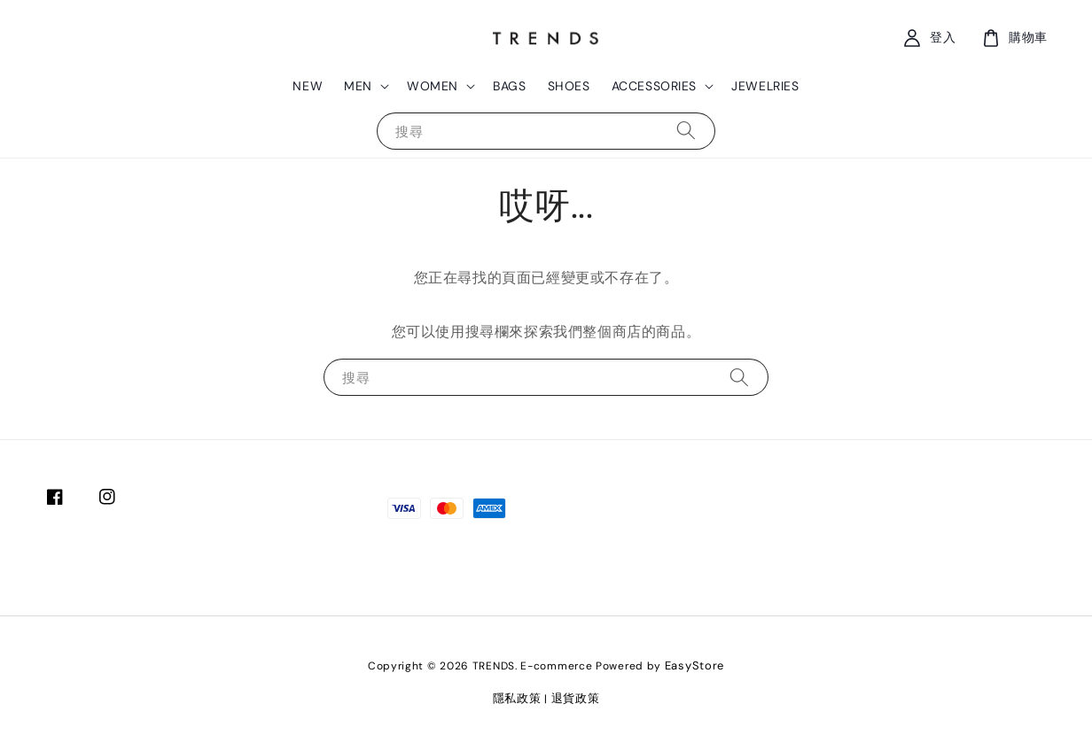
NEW (307, 86)
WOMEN (432, 86)
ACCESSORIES (655, 86)
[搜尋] (686, 130)
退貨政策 (575, 698)
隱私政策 (517, 698)
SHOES (569, 86)
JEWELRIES (765, 86)
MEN (358, 86)
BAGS (509, 86)
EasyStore (694, 665)
